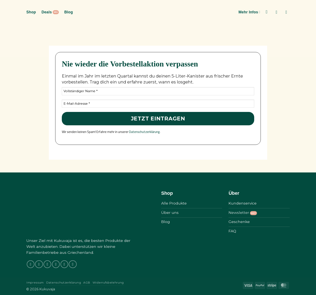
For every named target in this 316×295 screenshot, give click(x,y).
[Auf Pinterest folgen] (72, 264)
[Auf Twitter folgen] (56, 264)
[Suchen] (268, 12)
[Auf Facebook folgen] (30, 264)
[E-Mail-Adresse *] (158, 104)
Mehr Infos (249, 12)
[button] (278, 12)
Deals (46, 12)
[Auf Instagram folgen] (39, 264)
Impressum (35, 282)
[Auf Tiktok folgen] (47, 264)
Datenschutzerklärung (144, 132)
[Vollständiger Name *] (158, 91)
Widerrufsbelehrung (108, 282)
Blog (68, 12)
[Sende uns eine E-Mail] (64, 264)
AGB (86, 282)
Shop (31, 12)
